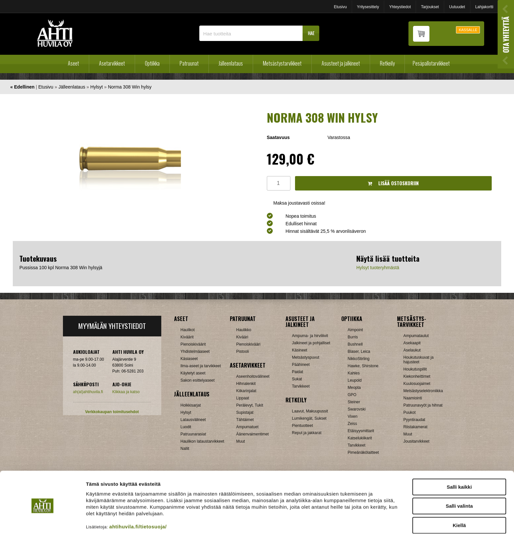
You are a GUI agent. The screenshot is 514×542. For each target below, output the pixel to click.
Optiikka (152, 63)
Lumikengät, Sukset (309, 418)
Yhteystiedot (400, 7)
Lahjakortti (484, 7)
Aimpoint (355, 330)
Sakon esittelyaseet (198, 380)
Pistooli (242, 351)
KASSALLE (468, 30)
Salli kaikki (459, 468)
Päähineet (301, 364)
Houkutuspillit (415, 369)
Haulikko (243, 330)
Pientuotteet (302, 425)
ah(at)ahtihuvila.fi (88, 392)
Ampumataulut (416, 335)
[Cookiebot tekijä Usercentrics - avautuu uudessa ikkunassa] (42, 529)
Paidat (297, 372)
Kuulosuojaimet (417, 383)
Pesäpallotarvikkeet (431, 63)
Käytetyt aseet (193, 373)
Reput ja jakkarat (307, 433)
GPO (352, 394)
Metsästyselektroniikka (423, 391)
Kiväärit (187, 337)
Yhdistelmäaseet (195, 351)
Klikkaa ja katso (126, 392)
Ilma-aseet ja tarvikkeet (201, 366)
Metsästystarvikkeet (282, 63)
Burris (353, 337)
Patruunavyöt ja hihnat (423, 405)
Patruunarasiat (193, 434)
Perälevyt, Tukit (249, 405)
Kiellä (459, 507)
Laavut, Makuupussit (310, 411)
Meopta (354, 387)
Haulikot (188, 330)
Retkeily (387, 63)
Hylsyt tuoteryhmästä (377, 267)
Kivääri (242, 337)
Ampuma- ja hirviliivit (310, 335)
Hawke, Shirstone (363, 366)
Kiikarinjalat (246, 391)
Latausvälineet (193, 419)
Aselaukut (412, 350)
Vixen (353, 416)
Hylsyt (96, 87)
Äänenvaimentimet (252, 434)
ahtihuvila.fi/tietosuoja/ (138, 508)
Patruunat (189, 63)
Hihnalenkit (246, 383)
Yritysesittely (368, 7)
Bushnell (355, 344)
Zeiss (352, 423)
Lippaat (242, 398)
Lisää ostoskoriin (393, 183)
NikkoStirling (359, 358)
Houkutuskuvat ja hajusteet (419, 359)
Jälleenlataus (231, 63)
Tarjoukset (430, 7)
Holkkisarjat (191, 405)
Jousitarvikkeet (416, 441)
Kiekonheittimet (417, 376)
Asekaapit (412, 343)
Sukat (297, 379)
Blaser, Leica (359, 351)
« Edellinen (22, 87)
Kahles (354, 373)
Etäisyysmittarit (361, 431)
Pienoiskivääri (248, 344)
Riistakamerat (415, 427)
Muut (240, 441)
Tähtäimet (245, 419)
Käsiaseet (189, 358)
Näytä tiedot (350, 529)
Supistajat (245, 412)
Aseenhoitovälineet (252, 376)
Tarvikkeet (301, 386)
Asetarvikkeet (112, 63)
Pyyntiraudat (414, 419)
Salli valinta (459, 488)
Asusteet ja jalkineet (341, 63)
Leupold (355, 380)
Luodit (186, 427)
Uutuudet (457, 7)
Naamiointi (413, 398)
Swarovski (357, 409)
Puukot (410, 412)
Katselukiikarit (360, 438)
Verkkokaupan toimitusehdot (112, 412)
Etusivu (340, 7)
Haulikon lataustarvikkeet (202, 441)
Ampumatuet (247, 427)
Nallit (185, 448)
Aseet (73, 63)
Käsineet (299, 350)
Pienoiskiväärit (193, 344)
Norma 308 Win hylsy (129, 87)
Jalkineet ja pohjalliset (311, 343)
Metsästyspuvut (305, 357)
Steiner (354, 402)
